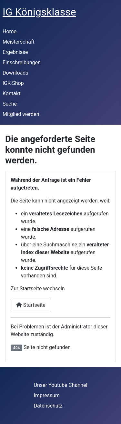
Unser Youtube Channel (60, 385)
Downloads (15, 73)
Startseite (30, 305)
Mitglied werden (21, 114)
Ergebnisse (15, 52)
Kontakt (11, 93)
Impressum (47, 395)
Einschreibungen (22, 62)
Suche (10, 104)
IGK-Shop (13, 83)
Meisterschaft (19, 42)
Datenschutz (48, 406)
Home (9, 31)
